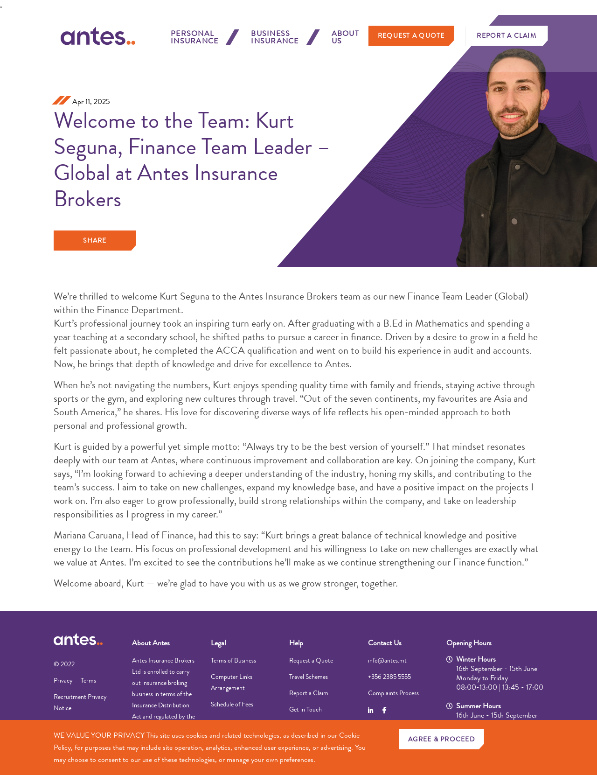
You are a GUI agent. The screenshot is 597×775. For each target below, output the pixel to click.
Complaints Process (393, 693)
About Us (345, 41)
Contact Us (385, 642)
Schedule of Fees (232, 704)
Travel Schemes (308, 676)
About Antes (151, 642)
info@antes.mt (387, 660)
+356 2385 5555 (389, 676)
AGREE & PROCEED (441, 739)
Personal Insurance (194, 41)
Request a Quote (411, 39)
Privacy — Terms (75, 680)
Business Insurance (274, 41)
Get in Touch (305, 709)
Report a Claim (506, 39)
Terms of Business (233, 660)
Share (94, 240)
